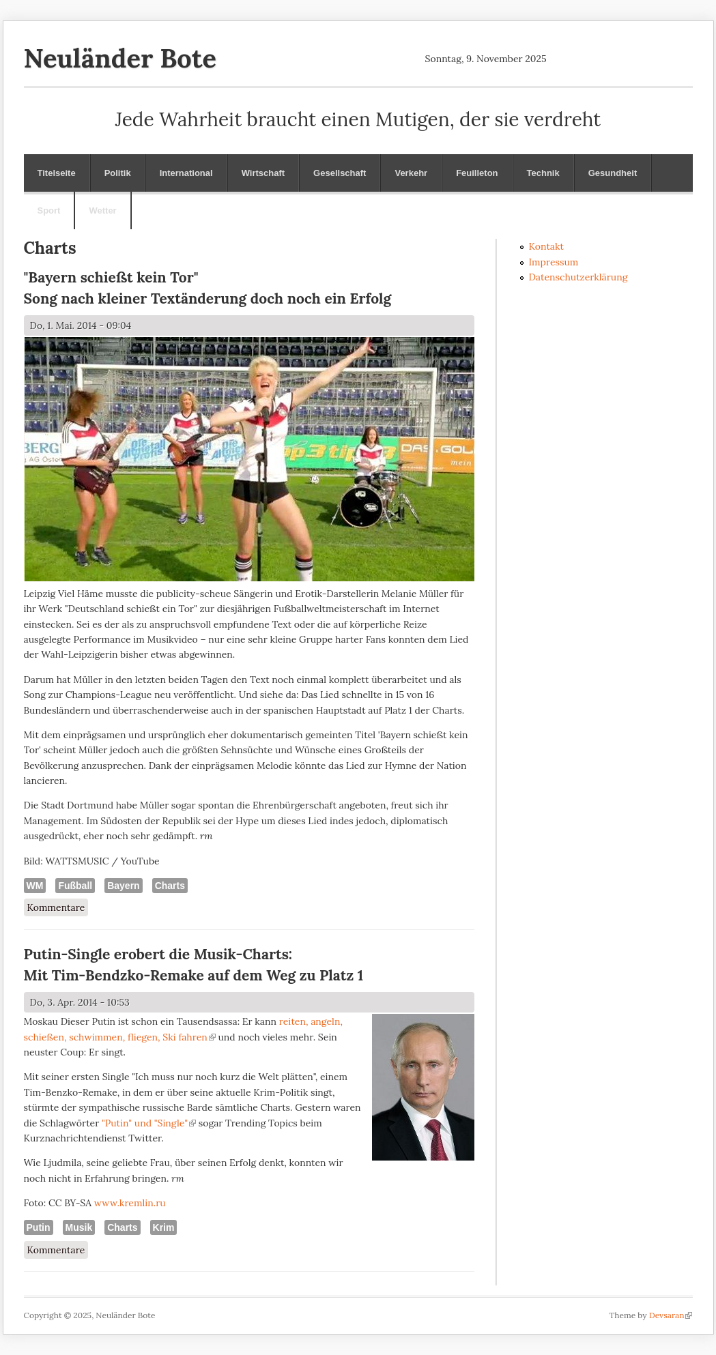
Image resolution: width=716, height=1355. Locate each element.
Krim (164, 1227)
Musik (79, 1227)
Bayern (123, 885)
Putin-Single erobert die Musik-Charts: (158, 954)
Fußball (75, 885)
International (186, 173)
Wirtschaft (263, 173)
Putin (39, 1227)
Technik (543, 173)
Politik (117, 173)
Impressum (554, 262)
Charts (170, 885)
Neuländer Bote (120, 58)
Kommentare (56, 907)
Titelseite (57, 173)
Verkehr (411, 173)
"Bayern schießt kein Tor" (111, 277)
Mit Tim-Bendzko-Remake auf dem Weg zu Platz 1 (194, 975)
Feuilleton (477, 173)
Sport (49, 210)
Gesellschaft (339, 173)
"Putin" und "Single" (149, 1123)
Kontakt (546, 246)
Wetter (102, 210)
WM (35, 885)
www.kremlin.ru (130, 1203)
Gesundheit (613, 173)
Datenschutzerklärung (578, 277)
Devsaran (671, 1315)
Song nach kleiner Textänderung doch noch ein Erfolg (208, 298)
